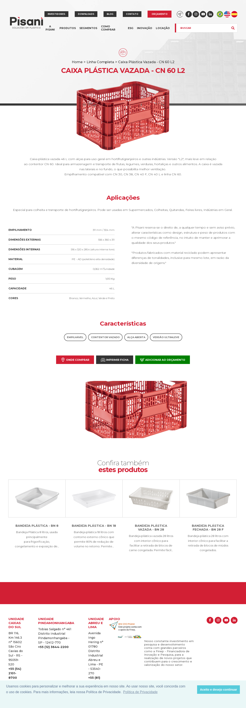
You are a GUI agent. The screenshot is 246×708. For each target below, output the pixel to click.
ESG (130, 28)
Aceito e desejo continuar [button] (218, 689)
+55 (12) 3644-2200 (53, 647)
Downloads (86, 14)
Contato (132, 14)
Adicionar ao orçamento (162, 360)
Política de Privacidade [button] (140, 692)
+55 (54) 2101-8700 (14, 673)
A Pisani (50, 30)
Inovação (144, 28)
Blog (110, 14)
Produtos (67, 30)
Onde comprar (75, 360)
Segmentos (88, 30)
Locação (163, 28)
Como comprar (108, 28)
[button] (193, 689)
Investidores (56, 14)
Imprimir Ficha (115, 360)
